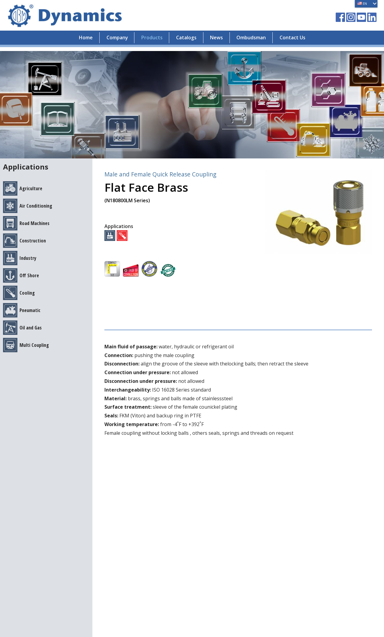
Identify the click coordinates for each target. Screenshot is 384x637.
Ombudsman (255, 41)
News (218, 41)
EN (361, 3)
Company (113, 41)
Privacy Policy (23, 525)
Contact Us (298, 41)
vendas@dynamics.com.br (106, 505)
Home (79, 41)
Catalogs (186, 41)
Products (149, 41)
